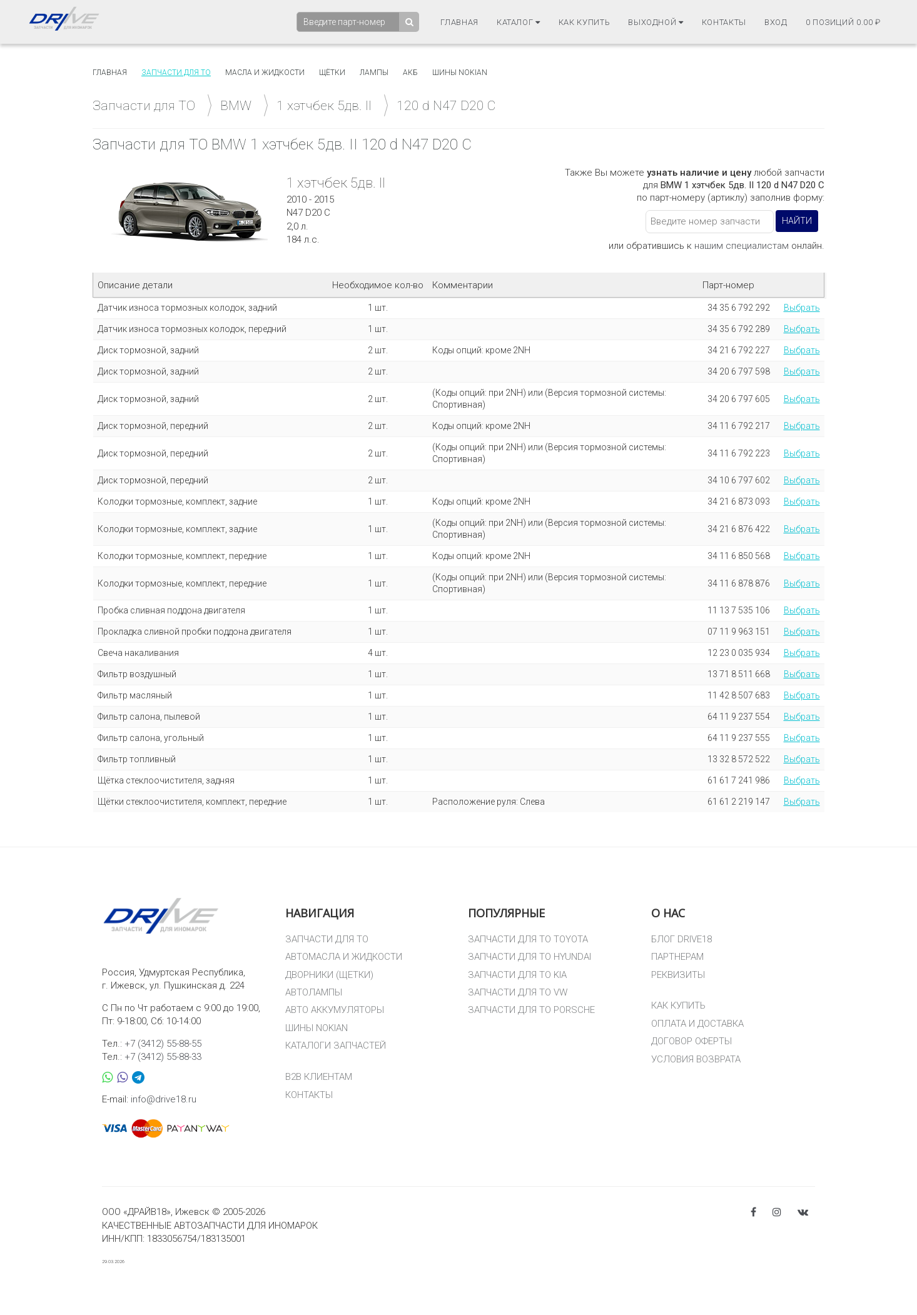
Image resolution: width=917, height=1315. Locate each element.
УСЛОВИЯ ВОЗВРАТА (696, 1059)
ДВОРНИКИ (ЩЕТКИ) (329, 974)
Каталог (518, 22)
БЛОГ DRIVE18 (681, 939)
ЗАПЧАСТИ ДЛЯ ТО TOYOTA (528, 939)
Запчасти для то (176, 72)
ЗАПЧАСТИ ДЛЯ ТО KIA (517, 974)
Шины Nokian (459, 72)
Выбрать (802, 308)
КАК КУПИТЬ (678, 1005)
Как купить (584, 22)
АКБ (410, 72)
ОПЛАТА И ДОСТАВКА (697, 1023)
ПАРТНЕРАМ (677, 956)
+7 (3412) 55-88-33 (162, 1056)
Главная (459, 22)
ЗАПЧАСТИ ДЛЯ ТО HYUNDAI (529, 956)
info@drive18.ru (163, 1099)
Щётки (332, 72)
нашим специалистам (741, 245)
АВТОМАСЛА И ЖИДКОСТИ (343, 956)
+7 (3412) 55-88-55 (162, 1043)
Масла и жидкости (265, 72)
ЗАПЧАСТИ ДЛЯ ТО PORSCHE (531, 1009)
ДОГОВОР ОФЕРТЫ (691, 1041)
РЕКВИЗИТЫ (678, 974)
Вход (776, 22)
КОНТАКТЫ (309, 1095)
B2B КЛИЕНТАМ (318, 1076)
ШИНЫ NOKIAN (316, 1028)
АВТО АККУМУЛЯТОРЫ (334, 1009)
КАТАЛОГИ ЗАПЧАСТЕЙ (335, 1045)
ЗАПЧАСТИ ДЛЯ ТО (326, 939)
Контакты (724, 22)
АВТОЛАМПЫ (313, 992)
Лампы (374, 72)
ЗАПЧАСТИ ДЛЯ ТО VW (517, 992)
